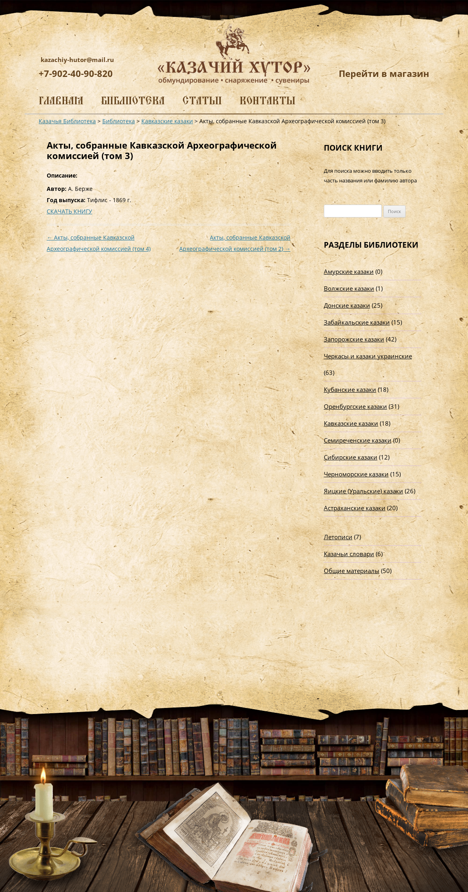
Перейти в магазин (384, 73)
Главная (61, 100)
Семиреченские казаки (357, 440)
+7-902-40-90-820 (76, 73)
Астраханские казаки (354, 508)
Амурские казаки (349, 271)
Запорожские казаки (354, 339)
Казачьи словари (349, 554)
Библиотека (133, 100)
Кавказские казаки (351, 423)
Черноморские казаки (356, 474)
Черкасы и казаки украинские (368, 356)
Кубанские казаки (350, 389)
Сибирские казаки (350, 457)
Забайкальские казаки (357, 322)
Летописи (338, 537)
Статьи (202, 100)
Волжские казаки (349, 288)
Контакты (267, 100)
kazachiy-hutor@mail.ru (77, 60)
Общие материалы (351, 571)
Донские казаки (347, 305)
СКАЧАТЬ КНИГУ (69, 211)
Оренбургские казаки (355, 406)
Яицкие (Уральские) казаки (363, 491)
